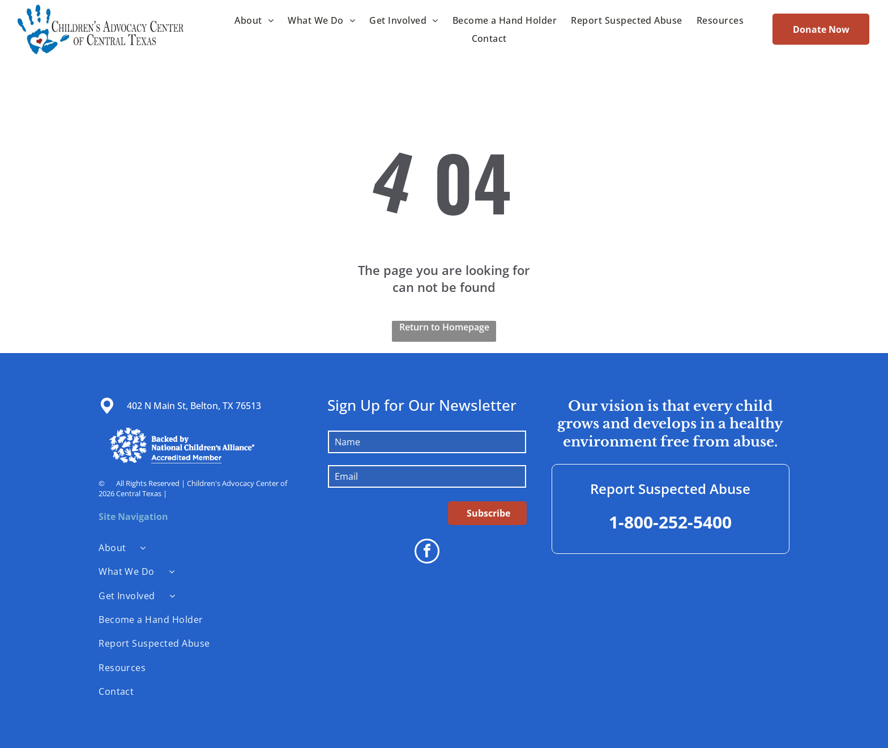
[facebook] (427, 552)
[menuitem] (252, 20)
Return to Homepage (444, 327)
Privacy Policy (192, 493)
